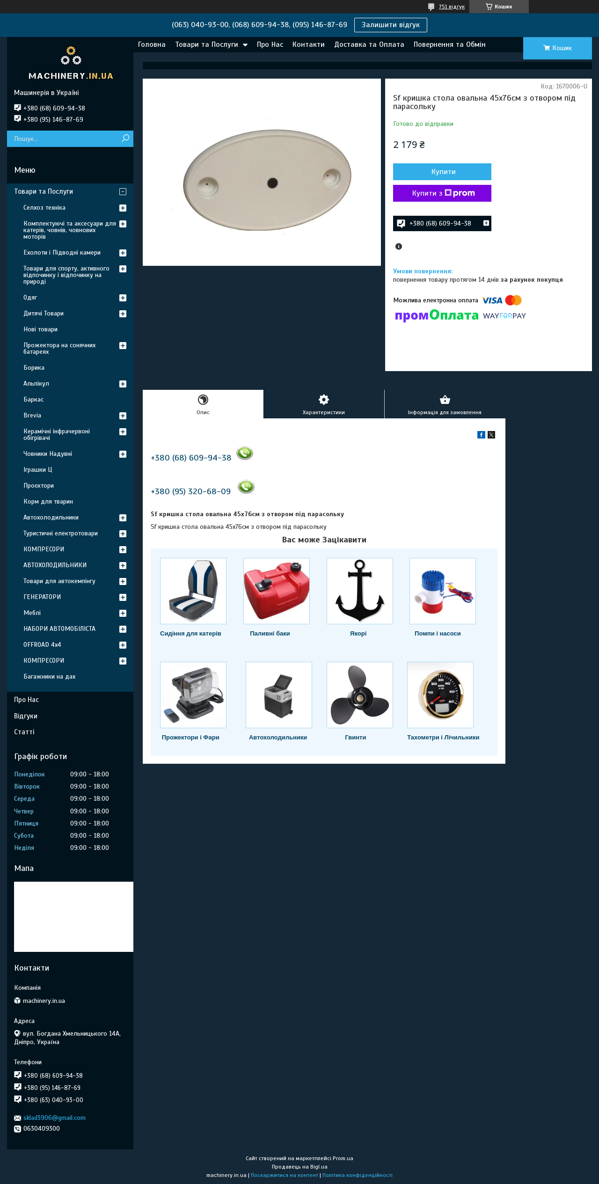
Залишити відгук (391, 24)
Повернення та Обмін (450, 44)
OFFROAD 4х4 (42, 645)
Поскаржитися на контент (284, 1175)
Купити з (443, 193)
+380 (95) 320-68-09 (191, 491)
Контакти (308, 44)
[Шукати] (125, 139)
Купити (443, 171)
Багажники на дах (49, 676)
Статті (24, 732)
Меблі (32, 613)
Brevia (32, 415)
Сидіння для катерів (190, 633)
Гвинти (355, 737)
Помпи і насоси (438, 633)
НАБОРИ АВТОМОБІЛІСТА (59, 629)
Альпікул (36, 383)
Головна (152, 44)
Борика (33, 368)
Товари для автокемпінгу (59, 581)
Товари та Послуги (206, 44)
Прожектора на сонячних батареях (59, 348)
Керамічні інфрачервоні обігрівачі (56, 434)
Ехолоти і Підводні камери (62, 252)
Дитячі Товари (43, 313)
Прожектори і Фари (190, 737)
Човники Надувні (47, 454)
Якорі (358, 633)
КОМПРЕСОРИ (43, 549)
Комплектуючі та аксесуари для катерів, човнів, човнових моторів (69, 230)
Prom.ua (343, 1158)
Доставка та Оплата (369, 44)
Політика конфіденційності (357, 1175)
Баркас (33, 399)
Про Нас (270, 44)
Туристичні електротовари (60, 533)
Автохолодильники (278, 737)
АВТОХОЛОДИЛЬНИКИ (55, 565)
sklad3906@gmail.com (54, 1118)
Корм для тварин (48, 501)
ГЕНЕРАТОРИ (42, 597)
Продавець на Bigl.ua (300, 1166)
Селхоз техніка (44, 208)
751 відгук (452, 6)
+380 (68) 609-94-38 (191, 458)
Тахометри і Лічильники (443, 737)
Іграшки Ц (37, 470)
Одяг (30, 297)
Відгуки (25, 716)
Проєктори (38, 486)
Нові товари (40, 329)
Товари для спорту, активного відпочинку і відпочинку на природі (66, 274)
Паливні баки (270, 633)
